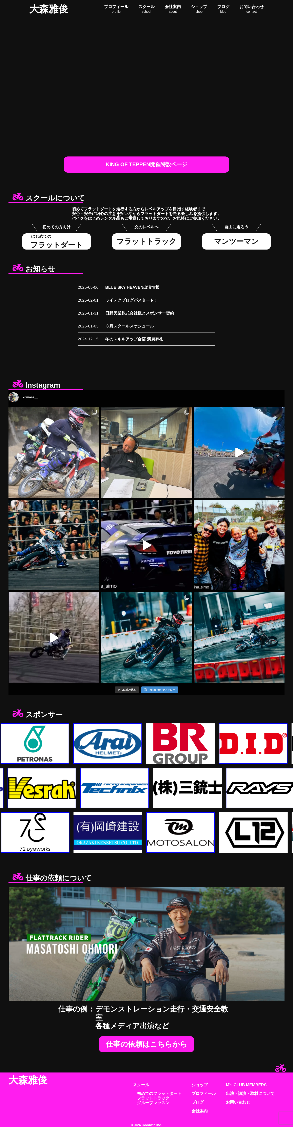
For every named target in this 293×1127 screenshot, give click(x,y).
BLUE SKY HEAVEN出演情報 (132, 287)
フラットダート (57, 241)
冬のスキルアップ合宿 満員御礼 (134, 339)
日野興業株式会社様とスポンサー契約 (139, 313)
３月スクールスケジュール (129, 326)
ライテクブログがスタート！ (131, 300)
